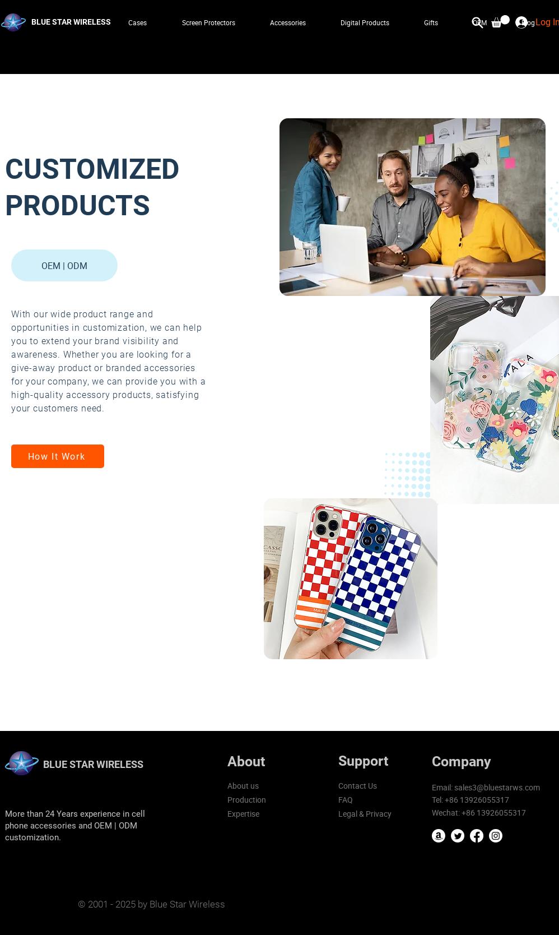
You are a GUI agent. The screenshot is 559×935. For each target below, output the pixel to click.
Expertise (243, 813)
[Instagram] (495, 836)
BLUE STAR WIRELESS (93, 764)
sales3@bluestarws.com (497, 787)
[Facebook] (476, 836)
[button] (500, 21)
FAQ (345, 799)
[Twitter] (457, 836)
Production (246, 799)
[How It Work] (57, 456)
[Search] (478, 22)
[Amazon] (438, 836)
